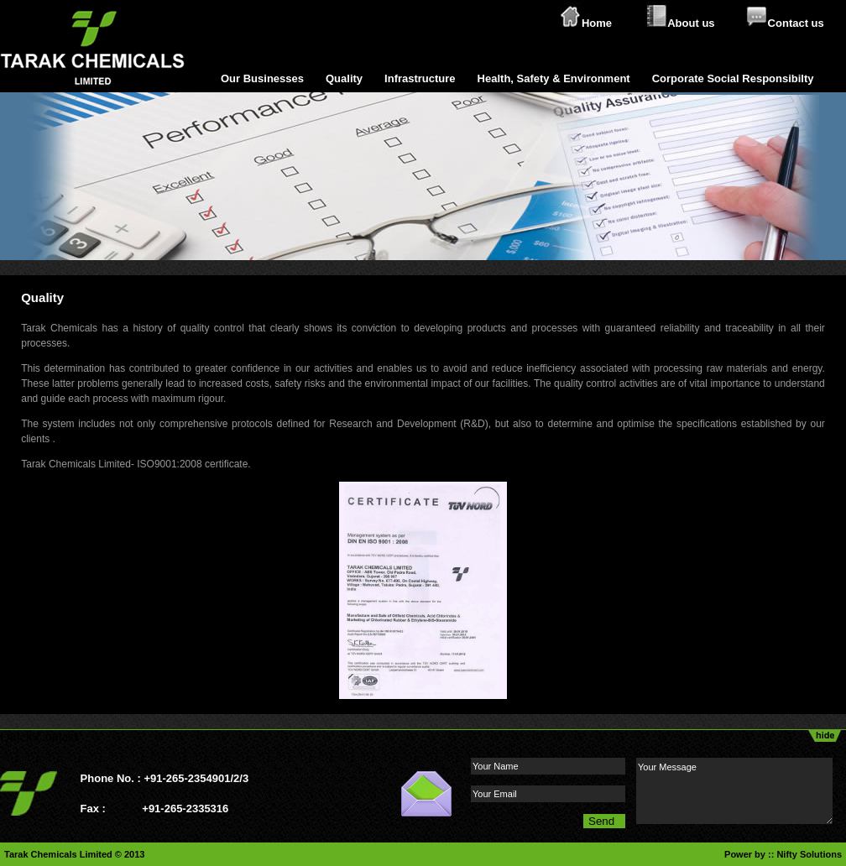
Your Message (734, 791)
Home (597, 23)
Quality (344, 78)
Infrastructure (420, 78)
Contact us (796, 23)
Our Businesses (262, 78)
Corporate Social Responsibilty (733, 78)
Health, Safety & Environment (554, 78)
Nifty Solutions (809, 854)
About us (690, 23)
